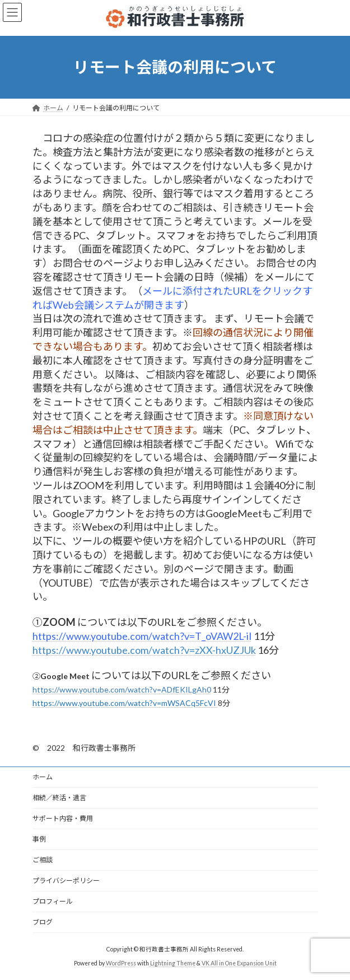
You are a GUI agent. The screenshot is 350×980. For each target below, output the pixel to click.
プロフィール (52, 901)
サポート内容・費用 (62, 818)
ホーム (42, 777)
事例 (39, 839)
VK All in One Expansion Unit (239, 963)
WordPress (121, 963)
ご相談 (42, 860)
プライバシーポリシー (66, 880)
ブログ (42, 922)
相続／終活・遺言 (59, 797)
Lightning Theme (172, 963)
